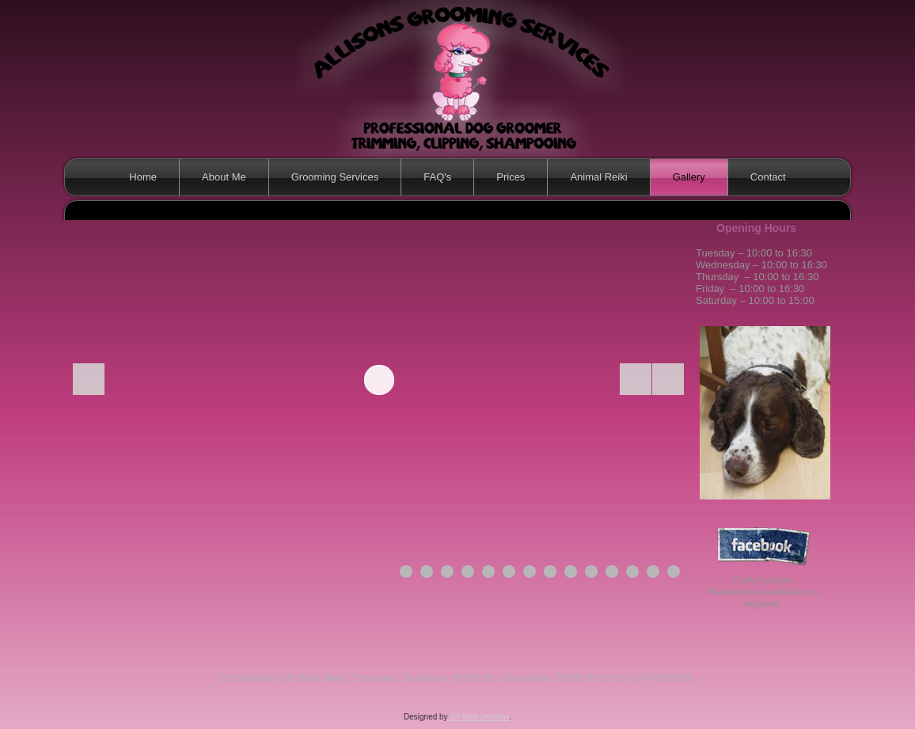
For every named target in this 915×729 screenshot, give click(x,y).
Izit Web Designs (479, 716)
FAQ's (437, 177)
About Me (224, 177)
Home (143, 177)
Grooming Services (335, 177)
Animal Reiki (598, 177)
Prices (510, 177)
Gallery (689, 177)
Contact (768, 177)
